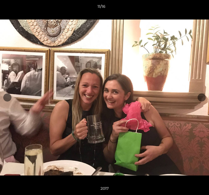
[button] (189, 7)
